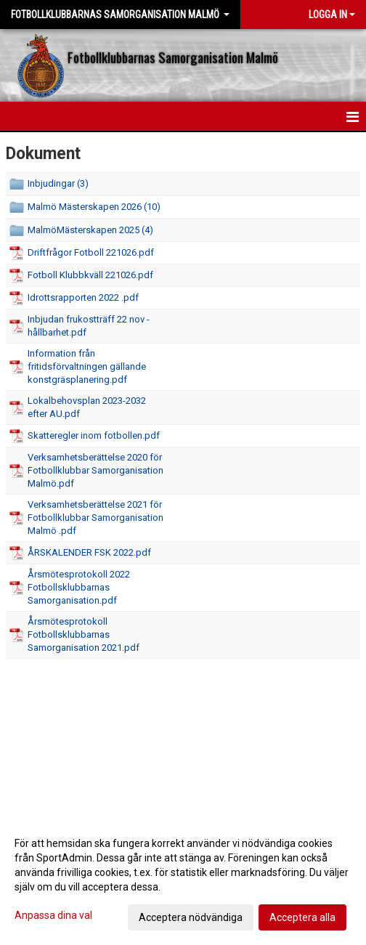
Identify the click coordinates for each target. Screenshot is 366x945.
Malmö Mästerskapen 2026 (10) (94, 206)
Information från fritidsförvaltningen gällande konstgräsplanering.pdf (87, 366)
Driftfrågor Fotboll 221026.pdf (91, 252)
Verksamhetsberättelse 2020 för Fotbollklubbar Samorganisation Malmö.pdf (95, 470)
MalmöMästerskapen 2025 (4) (90, 229)
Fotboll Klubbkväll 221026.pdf (90, 274)
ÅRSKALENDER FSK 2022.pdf (89, 552)
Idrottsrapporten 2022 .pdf (83, 297)
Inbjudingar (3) (58, 183)
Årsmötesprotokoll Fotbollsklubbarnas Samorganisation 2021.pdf (83, 634)
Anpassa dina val (53, 915)
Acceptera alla (302, 917)
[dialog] (183, 879)
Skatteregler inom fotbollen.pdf (94, 435)
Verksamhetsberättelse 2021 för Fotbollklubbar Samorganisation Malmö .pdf (95, 517)
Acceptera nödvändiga (191, 917)
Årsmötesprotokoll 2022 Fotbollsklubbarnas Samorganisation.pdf (79, 587)
